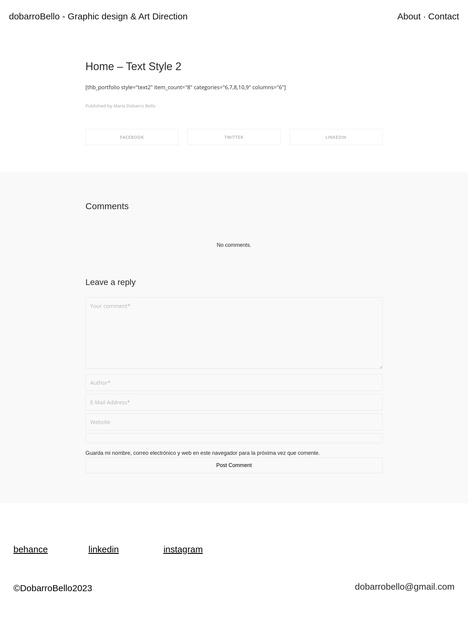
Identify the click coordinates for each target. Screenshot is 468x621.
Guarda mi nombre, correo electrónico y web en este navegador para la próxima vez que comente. (202, 453)
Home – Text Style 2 (133, 66)
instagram (183, 549)
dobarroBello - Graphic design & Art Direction (98, 16)
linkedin (103, 549)
